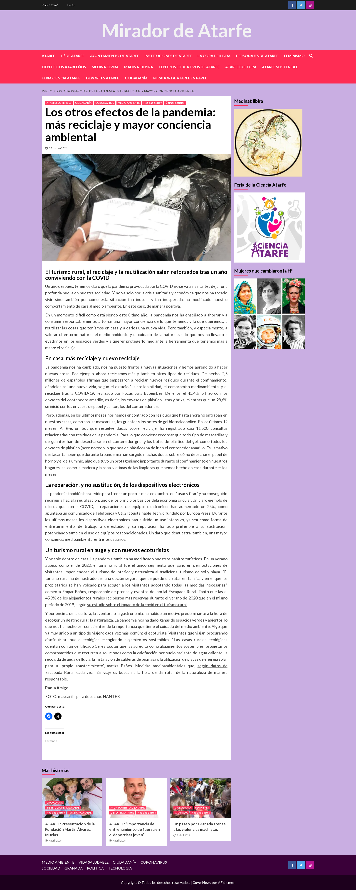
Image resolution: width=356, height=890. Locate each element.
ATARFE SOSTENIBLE (280, 67)
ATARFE (48, 55)
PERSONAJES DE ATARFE (257, 55)
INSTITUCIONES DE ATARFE (168, 55)
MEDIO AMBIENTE (129, 102)
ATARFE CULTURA (240, 67)
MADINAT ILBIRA (138, 67)
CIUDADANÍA (136, 78)
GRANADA (181, 812)
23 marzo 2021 (58, 148)
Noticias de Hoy (152, 102)
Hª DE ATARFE (72, 55)
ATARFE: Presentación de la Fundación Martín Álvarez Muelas (70, 829)
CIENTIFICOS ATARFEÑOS (64, 67)
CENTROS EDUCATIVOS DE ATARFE (189, 67)
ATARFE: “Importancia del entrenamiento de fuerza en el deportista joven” (134, 829)
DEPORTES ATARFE (102, 78)
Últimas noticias (175, 102)
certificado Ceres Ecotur (96, 646)
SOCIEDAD (51, 868)
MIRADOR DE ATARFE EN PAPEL (180, 78)
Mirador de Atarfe (176, 29)
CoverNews (202, 882)
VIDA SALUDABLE (94, 862)
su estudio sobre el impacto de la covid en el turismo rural (137, 604)
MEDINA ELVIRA (105, 67)
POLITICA (95, 868)
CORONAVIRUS (104, 102)
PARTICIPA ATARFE (80, 812)
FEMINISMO (294, 55)
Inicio (70, 5)
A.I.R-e (66, 428)
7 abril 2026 (55, 840)
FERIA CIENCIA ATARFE (61, 78)
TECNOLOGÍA (120, 868)
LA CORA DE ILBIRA (214, 55)
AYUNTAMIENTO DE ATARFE (114, 55)
